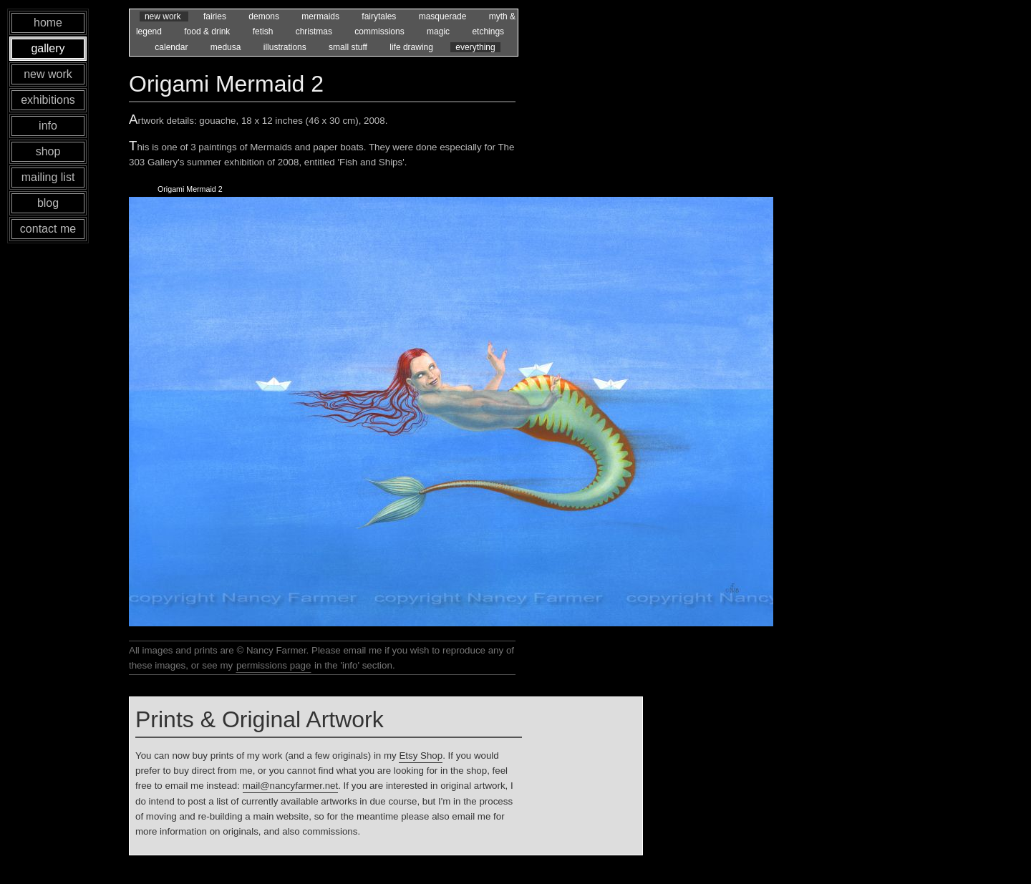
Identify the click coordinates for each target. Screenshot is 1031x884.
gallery (47, 48)
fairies (215, 16)
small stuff (349, 47)
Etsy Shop (420, 755)
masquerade (444, 16)
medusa (226, 47)
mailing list (48, 177)
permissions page (273, 665)
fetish (264, 31)
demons (264, 16)
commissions (380, 31)
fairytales (380, 16)
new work (164, 16)
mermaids (321, 16)
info (48, 126)
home (48, 22)
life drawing (412, 47)
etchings (488, 31)
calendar (172, 47)
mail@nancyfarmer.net (291, 785)
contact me (48, 229)
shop (48, 151)
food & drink (208, 31)
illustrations (286, 47)
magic (439, 31)
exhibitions (48, 100)
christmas (315, 31)
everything (475, 47)
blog (48, 203)
